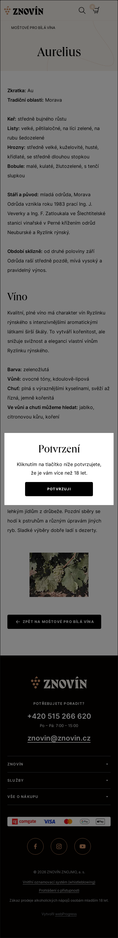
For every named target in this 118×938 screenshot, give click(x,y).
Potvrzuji (59, 489)
